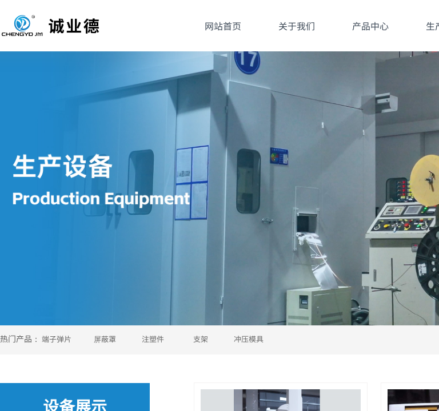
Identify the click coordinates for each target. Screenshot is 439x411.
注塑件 (153, 338)
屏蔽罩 (105, 338)
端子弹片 (56, 338)
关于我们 (296, 26)
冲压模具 (249, 338)
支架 (200, 338)
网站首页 (223, 26)
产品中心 (370, 26)
